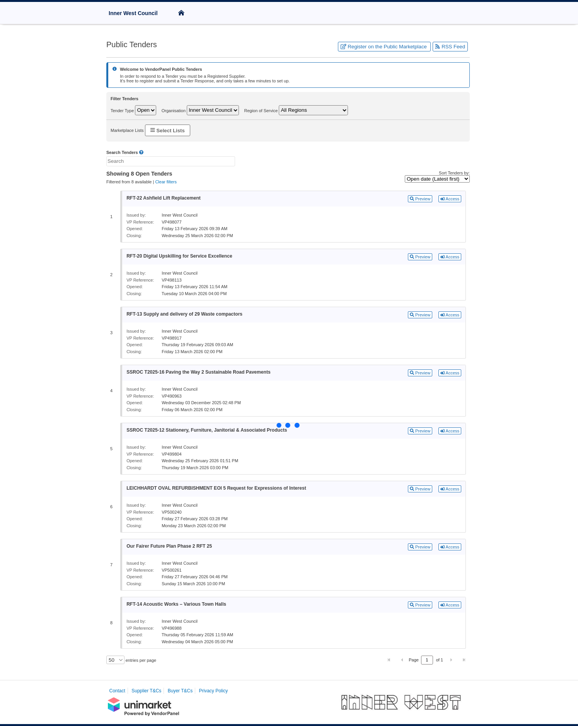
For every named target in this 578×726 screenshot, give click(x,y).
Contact (117, 691)
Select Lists (167, 130)
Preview (420, 198)
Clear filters (166, 181)
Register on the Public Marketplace (384, 47)
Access (449, 198)
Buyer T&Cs (180, 691)
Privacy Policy (213, 691)
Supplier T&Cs (146, 691)
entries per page (140, 660)
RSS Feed (450, 47)
